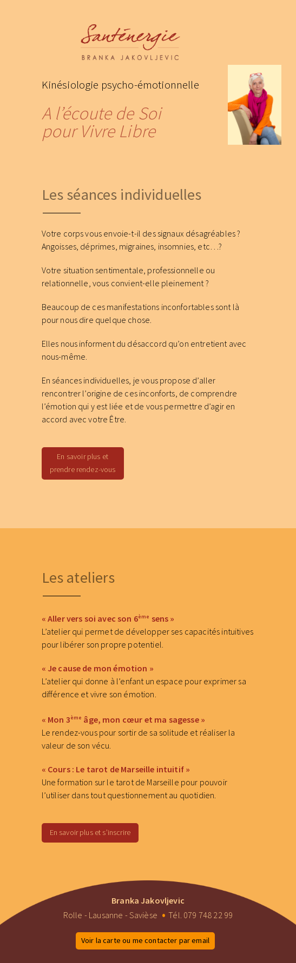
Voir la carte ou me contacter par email (145, 940)
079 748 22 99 (208, 915)
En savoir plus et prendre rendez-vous (83, 463)
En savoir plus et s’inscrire (90, 832)
